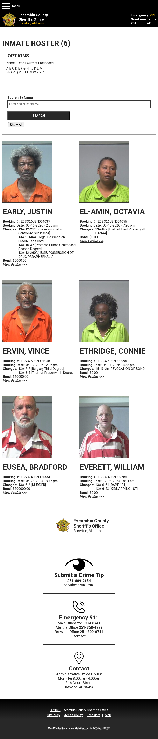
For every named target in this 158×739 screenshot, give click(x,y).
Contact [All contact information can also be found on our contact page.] (79, 668)
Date (20, 63)
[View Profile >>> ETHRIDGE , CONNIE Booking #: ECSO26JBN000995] (91, 377)
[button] (11, 6)
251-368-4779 (90, 627)
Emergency (143, 15)
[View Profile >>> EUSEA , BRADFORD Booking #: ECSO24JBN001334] (15, 493)
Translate (93, 715)
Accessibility (73, 715)
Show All (16, 125)
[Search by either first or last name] (79, 104)
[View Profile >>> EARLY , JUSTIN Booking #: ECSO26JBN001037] (15, 264)
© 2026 (55, 710)
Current (32, 63)
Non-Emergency (143, 19)
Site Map (53, 715)
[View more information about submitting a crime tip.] (79, 564)
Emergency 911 (79, 617)
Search (38, 116)
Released (47, 63)
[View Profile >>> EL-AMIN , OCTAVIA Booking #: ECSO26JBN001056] (91, 241)
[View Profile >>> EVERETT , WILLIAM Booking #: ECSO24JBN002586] (91, 496)
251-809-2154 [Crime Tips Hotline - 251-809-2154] (79, 581)
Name (10, 63)
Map (108, 715)
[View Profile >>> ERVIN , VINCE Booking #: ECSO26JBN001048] (15, 380)
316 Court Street (79, 683)
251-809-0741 (141, 23)
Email (90, 585)
